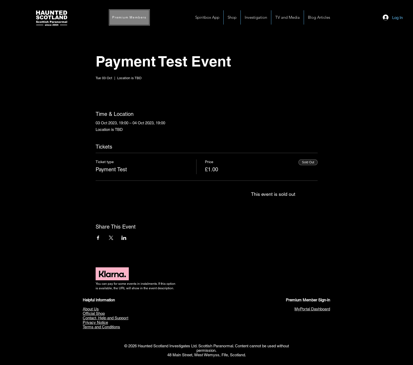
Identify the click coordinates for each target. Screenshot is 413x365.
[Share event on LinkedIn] (123, 238)
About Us (91, 309)
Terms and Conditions (101, 327)
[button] (256, 17)
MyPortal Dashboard (312, 309)
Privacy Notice (95, 322)
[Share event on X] (111, 238)
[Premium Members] (129, 17)
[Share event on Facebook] (98, 238)
